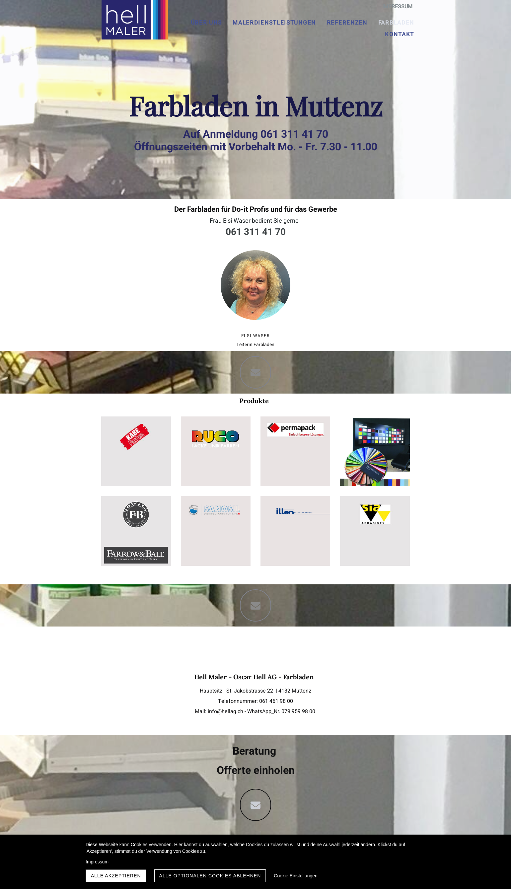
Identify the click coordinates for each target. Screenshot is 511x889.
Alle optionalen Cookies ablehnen (210, 875)
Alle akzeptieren (116, 875)
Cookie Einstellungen (296, 875)
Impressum (97, 861)
